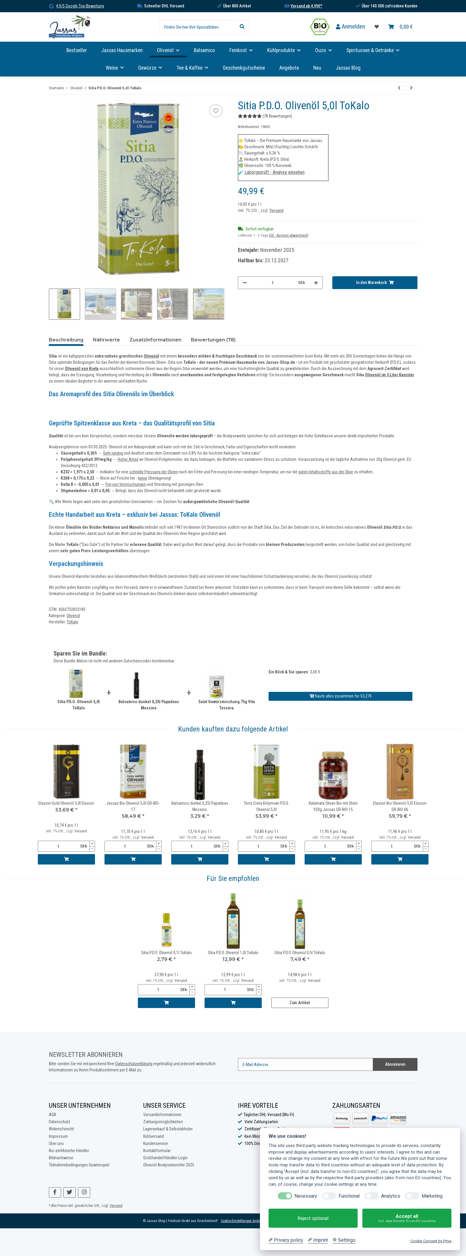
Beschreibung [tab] (66, 340)
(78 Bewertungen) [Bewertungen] (265, 116)
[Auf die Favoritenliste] (215, 110)
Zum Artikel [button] (299, 1002)
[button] (350, 27)
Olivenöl (151, 356)
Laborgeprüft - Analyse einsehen (274, 172)
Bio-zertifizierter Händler (69, 1150)
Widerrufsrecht (61, 1129)
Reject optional (312, 1218)
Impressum (58, 1136)
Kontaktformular (157, 1150)
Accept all (406, 1218)
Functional (349, 1196)
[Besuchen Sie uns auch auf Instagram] (84, 1192)
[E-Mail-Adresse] (305, 1064)
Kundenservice (155, 1143)
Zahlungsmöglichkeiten (163, 1121)
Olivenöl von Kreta (82, 368)
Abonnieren (395, 1064)
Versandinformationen (162, 1114)
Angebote (289, 68)
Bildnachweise (61, 1157)
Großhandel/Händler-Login (165, 1157)
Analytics (390, 1196)
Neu (317, 68)
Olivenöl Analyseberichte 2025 (168, 1165)
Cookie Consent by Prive (430, 1241)
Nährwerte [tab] (106, 340)
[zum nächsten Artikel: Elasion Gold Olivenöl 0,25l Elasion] (411, 88)
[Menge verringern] (244, 283)
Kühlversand (153, 1136)
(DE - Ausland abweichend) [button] (288, 235)
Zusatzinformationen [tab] (155, 340)
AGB (52, 1114)
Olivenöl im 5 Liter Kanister (389, 374)
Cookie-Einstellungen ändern (242, 1221)
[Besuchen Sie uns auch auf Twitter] (69, 1192)
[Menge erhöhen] (315, 283)
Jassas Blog (348, 68)
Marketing (432, 1196)
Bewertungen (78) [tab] (213, 340)
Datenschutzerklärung (134, 1063)
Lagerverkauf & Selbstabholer (168, 1129)
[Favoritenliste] (377, 27)
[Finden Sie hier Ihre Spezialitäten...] (197, 27)
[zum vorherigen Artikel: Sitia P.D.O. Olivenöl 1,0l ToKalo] (399, 88)
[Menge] (272, 283)
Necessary (305, 1196)
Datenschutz (59, 1121)
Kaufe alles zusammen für (340, 696)
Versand (276, 210)
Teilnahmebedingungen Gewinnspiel (79, 1165)
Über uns (56, 1143)
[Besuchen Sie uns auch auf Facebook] (55, 1192)
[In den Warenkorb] (374, 282)
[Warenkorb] (400, 26)
